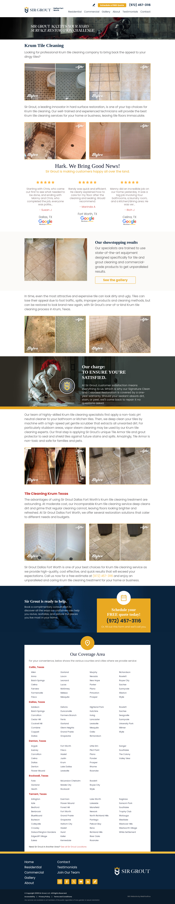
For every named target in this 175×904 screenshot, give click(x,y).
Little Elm (94, 746)
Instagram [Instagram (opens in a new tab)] (59, 881)
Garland (64, 672)
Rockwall (64, 789)
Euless (34, 840)
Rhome (93, 766)
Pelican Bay (95, 823)
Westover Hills (126, 823)
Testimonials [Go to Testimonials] (130, 11)
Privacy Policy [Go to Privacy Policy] (44, 897)
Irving (92, 715)
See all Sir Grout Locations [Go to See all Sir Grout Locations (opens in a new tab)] (73, 846)
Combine (35, 727)
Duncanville (66, 711)
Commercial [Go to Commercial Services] (91, 11)
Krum (63, 762)
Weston (123, 692)
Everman (64, 799)
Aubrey (34, 750)
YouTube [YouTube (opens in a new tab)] (80, 881)
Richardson (124, 672)
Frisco (34, 697)
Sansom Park (125, 803)
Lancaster (95, 719)
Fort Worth (65, 746)
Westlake (123, 819)
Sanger (122, 746)
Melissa (64, 692)
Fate (33, 780)
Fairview (35, 688)
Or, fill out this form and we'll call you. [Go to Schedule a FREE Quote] (123, 626)
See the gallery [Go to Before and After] (115, 280)
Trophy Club (125, 811)
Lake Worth (95, 799)
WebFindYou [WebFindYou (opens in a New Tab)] (145, 896)
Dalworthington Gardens (43, 832)
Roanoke (94, 770)
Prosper (94, 697)
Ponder (93, 758)
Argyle (34, 746)
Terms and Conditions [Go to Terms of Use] (63, 897)
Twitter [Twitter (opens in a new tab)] (73, 881)
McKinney (65, 688)
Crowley (35, 828)
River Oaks (95, 836)
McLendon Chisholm (70, 780)
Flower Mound (38, 770)
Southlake (124, 750)
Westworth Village (128, 828)
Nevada (94, 676)
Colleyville (36, 823)
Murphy (93, 672)
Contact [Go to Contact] (145, 11)
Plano (92, 688)
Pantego (94, 819)
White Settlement (127, 832)
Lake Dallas (66, 766)
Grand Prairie (67, 731)
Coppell (35, 731)
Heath (34, 789)
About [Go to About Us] (116, 11)
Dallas (34, 735)
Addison (35, 707)
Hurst (63, 832)
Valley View (124, 758)
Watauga (124, 815)
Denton (34, 766)
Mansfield (94, 807)
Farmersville (37, 692)
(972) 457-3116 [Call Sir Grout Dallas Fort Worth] (140, 5)
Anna (33, 676)
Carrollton (36, 715)
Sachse (122, 684)
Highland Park (97, 707)
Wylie (121, 697)
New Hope (95, 680)
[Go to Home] (44, 9)
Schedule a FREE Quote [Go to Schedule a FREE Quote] (112, 5)
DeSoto (64, 707)
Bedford (35, 807)
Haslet (63, 754)
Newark (93, 811)
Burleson (35, 819)
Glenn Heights (67, 727)
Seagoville (124, 715)
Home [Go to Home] (29, 862)
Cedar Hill (36, 719)
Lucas (63, 684)
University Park (126, 723)
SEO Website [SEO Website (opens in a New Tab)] (132, 896)
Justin (63, 758)
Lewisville (94, 723)
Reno (92, 828)
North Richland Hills (99, 815)
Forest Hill (65, 807)
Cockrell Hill (36, 723)
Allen (33, 672)
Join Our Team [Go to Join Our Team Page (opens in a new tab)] (68, 872)
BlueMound (36, 815)
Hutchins (94, 711)
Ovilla (92, 731)
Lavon (63, 676)
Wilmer (122, 727)
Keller (63, 836)
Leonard (64, 680)
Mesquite (64, 697)
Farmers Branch (68, 715)
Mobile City (65, 784)
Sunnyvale (124, 688)
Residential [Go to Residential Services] (75, 11)
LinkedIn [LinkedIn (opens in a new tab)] (87, 881)
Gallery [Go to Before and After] (106, 11)
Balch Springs (38, 680)
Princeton (94, 692)
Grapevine (65, 735)
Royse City (124, 680)
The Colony (124, 754)
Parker (93, 684)
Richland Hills (96, 832)
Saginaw (123, 799)
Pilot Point (94, 750)
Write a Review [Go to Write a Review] (94, 5)
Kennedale (65, 840)
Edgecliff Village (39, 836)
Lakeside (94, 803)
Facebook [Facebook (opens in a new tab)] (66, 881)
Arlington (35, 799)
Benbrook (36, 811)
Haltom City (66, 823)
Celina (34, 684)
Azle (33, 803)
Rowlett (123, 676)
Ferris (63, 719)
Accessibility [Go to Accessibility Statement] (29, 897)
